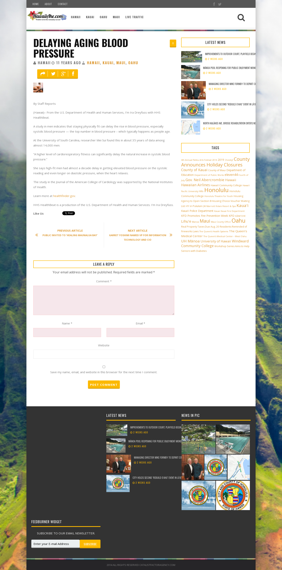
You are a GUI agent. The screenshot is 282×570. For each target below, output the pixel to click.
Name (67, 323)
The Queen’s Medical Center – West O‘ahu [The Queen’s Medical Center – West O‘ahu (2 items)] (225, 236)
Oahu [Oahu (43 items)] (238, 220)
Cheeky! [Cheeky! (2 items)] (229, 160)
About (48, 4)
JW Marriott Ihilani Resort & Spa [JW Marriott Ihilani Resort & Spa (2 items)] (219, 206)
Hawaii (75, 17)
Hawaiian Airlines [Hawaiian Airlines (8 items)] (195, 184)
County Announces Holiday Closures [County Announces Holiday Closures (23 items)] (215, 162)
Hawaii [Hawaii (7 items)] (230, 180)
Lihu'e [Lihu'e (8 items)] (186, 221)
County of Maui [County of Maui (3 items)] (217, 170)
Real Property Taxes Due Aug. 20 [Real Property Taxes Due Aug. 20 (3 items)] (200, 226)
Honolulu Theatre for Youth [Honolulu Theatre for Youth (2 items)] (218, 196)
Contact (63, 4)
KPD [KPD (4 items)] (231, 216)
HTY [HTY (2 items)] (187, 206)
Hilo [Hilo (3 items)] (201, 191)
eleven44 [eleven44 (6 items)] (231, 175)
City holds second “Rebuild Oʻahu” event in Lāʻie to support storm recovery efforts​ (176, 477)
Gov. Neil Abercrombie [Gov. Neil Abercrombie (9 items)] (204, 179)
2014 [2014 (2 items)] (214, 160)
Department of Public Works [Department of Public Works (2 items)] (209, 175)
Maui (116, 17)
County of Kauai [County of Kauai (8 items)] (194, 169)
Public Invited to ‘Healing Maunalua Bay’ (68, 233)
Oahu (103, 17)
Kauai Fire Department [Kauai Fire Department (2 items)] (233, 211)
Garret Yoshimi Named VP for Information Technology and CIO (139, 235)
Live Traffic (134, 17)
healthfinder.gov (64, 196)
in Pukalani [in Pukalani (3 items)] (196, 206)
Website (103, 345)
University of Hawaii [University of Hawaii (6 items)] (216, 241)
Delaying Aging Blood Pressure (80, 48)
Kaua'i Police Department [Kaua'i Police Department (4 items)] (197, 211)
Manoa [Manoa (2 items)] (195, 221)
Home (36, 4)
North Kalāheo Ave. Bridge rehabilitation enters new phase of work (238, 123)
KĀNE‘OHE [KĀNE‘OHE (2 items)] (240, 216)
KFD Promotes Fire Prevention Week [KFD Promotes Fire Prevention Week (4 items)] (204, 216)
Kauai (90, 17)
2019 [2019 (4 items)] (221, 160)
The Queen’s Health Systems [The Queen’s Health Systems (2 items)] (213, 231)
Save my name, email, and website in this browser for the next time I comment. (103, 372)
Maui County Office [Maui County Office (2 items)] (221, 221)
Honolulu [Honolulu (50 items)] (216, 190)
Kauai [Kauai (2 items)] (217, 211)
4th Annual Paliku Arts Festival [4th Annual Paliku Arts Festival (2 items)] (196, 160)
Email (140, 323)
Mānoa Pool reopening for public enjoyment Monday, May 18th (236, 68)
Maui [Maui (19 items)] (205, 221)
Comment (104, 281)
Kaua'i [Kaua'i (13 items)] (243, 205)
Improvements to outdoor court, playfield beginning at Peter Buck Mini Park (170, 427)
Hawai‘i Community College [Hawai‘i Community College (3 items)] (226, 185)
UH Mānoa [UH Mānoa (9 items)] (190, 240)
